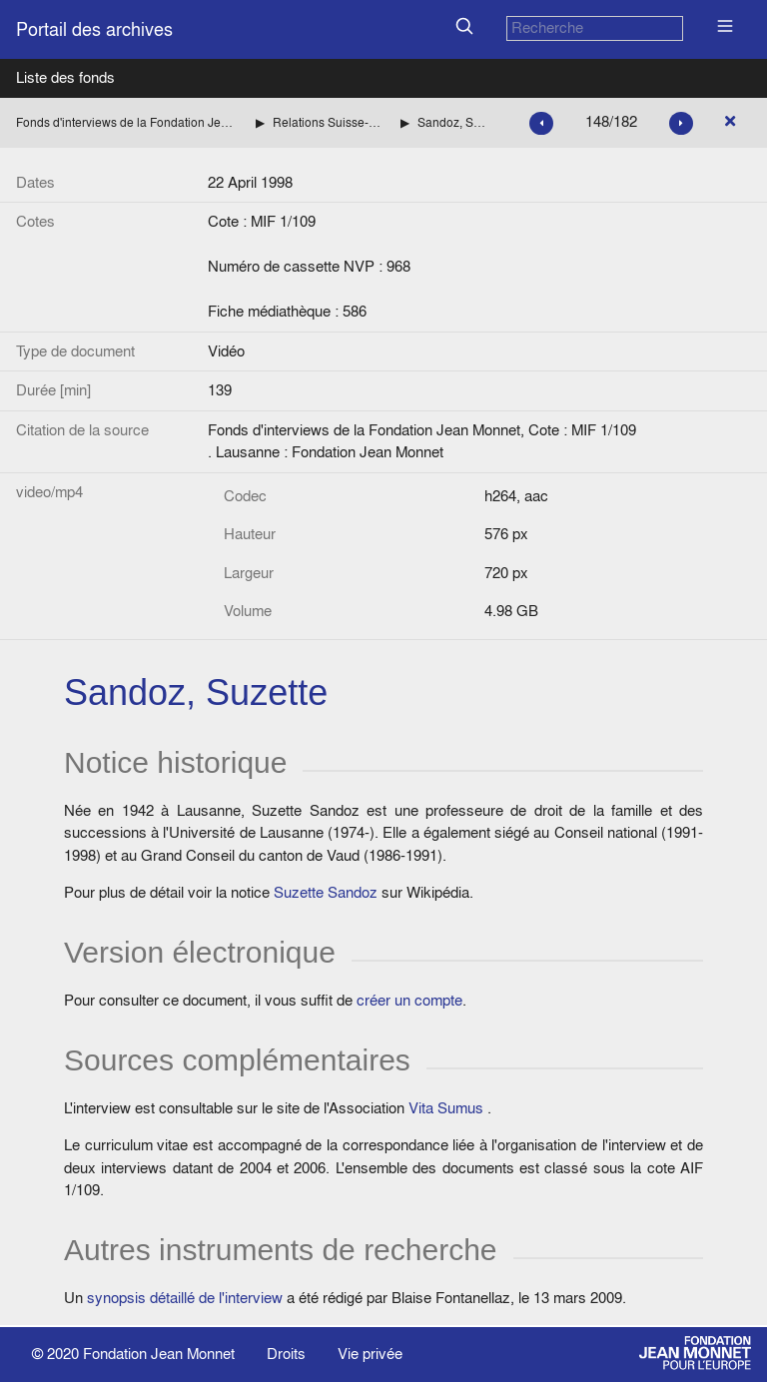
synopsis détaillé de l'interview (185, 1297)
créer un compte (409, 1000)
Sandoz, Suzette (453, 122)
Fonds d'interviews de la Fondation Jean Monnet (128, 122)
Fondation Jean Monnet (159, 1353)
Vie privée (370, 1353)
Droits (286, 1353)
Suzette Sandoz (326, 892)
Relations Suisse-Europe (328, 122)
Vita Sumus (445, 1107)
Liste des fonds (65, 77)
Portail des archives (94, 29)
